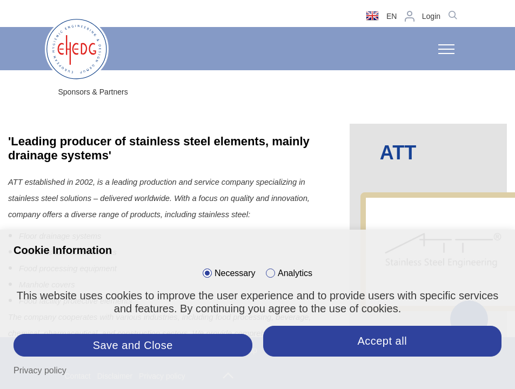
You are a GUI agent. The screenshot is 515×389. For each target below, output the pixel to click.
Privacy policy (40, 370)
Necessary (235, 273)
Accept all (382, 341)
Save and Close (133, 345)
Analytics (295, 273)
